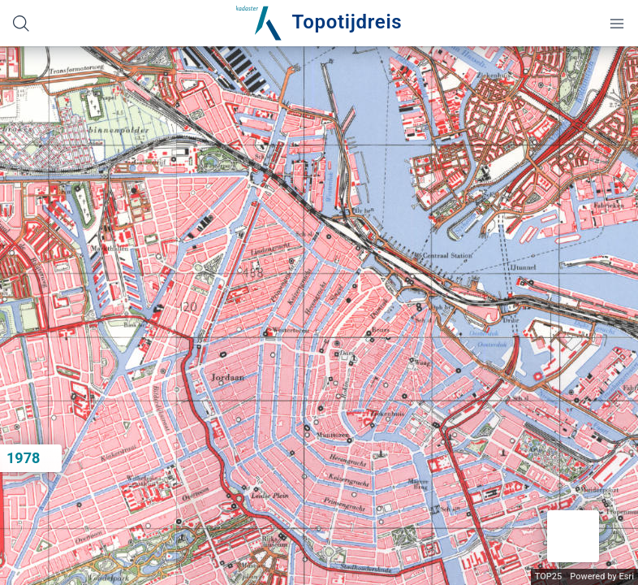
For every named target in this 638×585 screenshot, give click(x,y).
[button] (573, 536)
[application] (319, 315)
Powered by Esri (602, 576)
